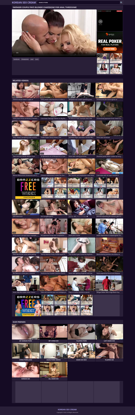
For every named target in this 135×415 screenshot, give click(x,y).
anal (32, 59)
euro (36, 59)
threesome (25, 59)
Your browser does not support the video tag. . (54, 33)
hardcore (16, 59)
